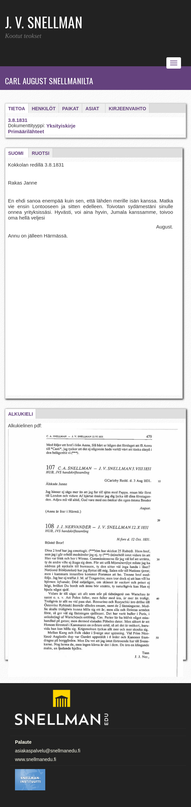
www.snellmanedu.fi (35, 759)
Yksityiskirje (61, 126)
